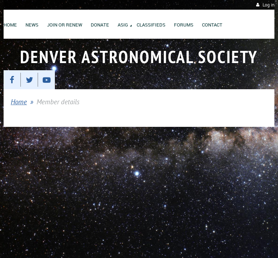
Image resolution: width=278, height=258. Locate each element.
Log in (268, 5)
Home (19, 101)
